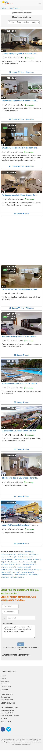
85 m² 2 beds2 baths (17, 482)
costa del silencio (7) (7, 559)
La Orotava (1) (19, 569)
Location (29, 72)
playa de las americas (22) (8, 554)
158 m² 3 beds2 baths (18, 58)
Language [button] (4, 718)
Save (21, 72)
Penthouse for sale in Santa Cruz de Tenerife (21, 195)
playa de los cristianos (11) (9, 557)
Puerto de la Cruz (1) (7, 574)
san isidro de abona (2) (7, 564)
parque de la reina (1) (28, 572)
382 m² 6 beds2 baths (18, 529)
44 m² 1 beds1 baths (17, 152)
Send (20, 644)
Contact (3, 678)
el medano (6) (37, 559)
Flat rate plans (5, 697)
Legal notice (5, 681)
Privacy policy (5, 684)
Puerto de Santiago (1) (21, 574)
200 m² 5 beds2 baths (18, 199)
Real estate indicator (7, 713)
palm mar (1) (16, 572)
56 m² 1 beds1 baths (17, 341)
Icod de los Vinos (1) (7, 569)
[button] (7, 8)
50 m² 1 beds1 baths (17, 388)
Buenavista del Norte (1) (29, 564)
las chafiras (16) (33, 554)
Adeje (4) (3, 562)
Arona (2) (21, 562)
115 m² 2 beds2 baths (18, 435)
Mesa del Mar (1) (6, 572)
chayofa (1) (4, 567)
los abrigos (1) (28, 569)
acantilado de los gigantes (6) (23, 559)
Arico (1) (18, 564)
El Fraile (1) (12, 567)
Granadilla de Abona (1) (24, 567)
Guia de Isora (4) (12, 562)
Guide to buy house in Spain (10, 716)
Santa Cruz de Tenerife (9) (25, 557)
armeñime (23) (29, 551)
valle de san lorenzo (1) (17, 577)
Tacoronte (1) (5, 577)
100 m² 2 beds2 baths (13, 293)
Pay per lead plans (7, 694)
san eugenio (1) (33, 574)
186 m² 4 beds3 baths (18, 105)
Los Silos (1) (37, 569)
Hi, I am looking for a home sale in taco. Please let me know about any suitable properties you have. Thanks (18, 631)
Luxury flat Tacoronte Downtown (15, 525)
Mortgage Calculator (7, 710)
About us (4, 676)
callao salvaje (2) (31, 562)
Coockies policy (6, 686)
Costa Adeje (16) (22, 554)
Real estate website (7, 700)
